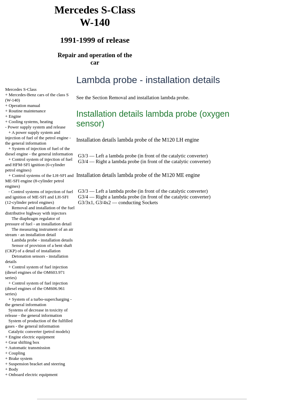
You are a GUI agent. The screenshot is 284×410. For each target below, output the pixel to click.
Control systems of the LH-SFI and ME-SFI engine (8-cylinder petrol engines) (39, 181)
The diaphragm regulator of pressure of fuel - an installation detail (38, 221)
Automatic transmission (29, 347)
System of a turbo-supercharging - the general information (38, 302)
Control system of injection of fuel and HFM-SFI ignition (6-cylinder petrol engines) (38, 165)
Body (13, 369)
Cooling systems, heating (31, 121)
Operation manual (24, 105)
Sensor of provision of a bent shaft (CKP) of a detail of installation (38, 248)
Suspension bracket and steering (37, 363)
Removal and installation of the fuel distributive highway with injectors (39, 210)
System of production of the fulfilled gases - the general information (38, 323)
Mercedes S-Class (21, 89)
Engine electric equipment (32, 336)
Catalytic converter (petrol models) (39, 331)
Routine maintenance (27, 110)
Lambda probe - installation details (42, 240)
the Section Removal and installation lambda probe (136, 97)
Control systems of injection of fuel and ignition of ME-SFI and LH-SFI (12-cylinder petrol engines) (39, 197)
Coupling (17, 353)
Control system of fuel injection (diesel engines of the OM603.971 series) (36, 272)
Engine (15, 116)
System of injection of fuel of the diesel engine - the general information (39, 151)
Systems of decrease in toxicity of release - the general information (36, 312)
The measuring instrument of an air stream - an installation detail (39, 232)
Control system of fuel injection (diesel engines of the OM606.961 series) (36, 288)
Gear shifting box (24, 342)
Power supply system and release (37, 126)
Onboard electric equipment (33, 374)
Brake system (20, 358)
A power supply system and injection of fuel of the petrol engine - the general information (38, 138)
